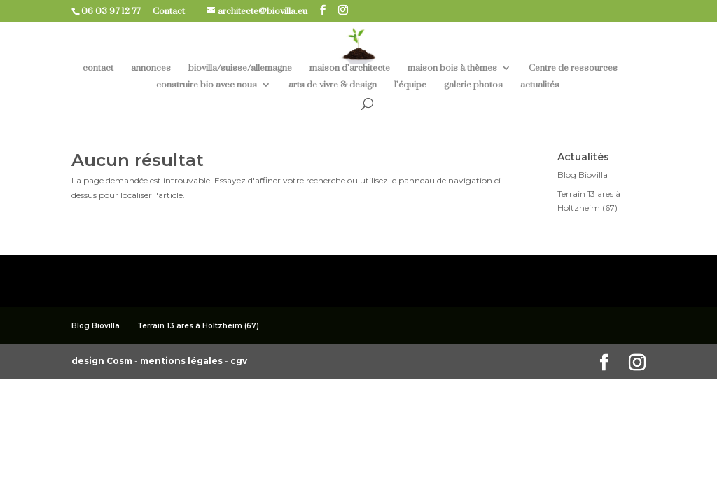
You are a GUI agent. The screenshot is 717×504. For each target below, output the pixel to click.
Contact (174, 11)
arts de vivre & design (332, 85)
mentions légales (182, 361)
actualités (539, 85)
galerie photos (473, 85)
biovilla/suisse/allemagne (240, 68)
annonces (151, 68)
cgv (238, 361)
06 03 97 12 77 (116, 11)
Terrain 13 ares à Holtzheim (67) (198, 325)
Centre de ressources (573, 68)
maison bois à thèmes (452, 68)
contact (98, 68)
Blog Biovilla (582, 174)
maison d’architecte (349, 68)
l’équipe (410, 85)
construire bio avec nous (206, 85)
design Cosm (102, 361)
